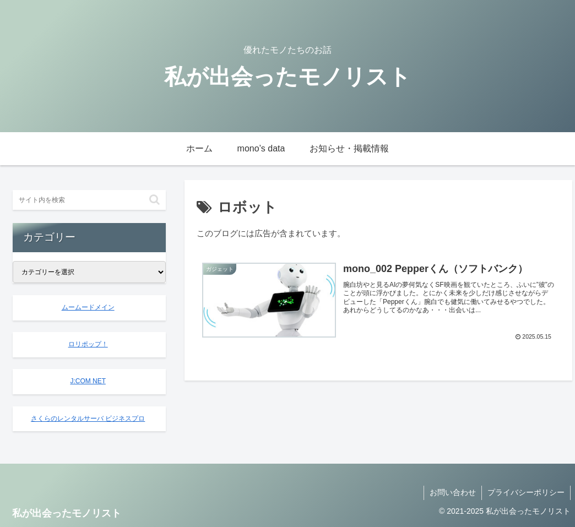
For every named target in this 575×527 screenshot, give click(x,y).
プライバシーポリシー (526, 492)
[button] (154, 199)
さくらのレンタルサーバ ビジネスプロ (88, 418)
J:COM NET (87, 381)
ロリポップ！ (88, 344)
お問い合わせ (453, 492)
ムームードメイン (88, 307)
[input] (89, 200)
